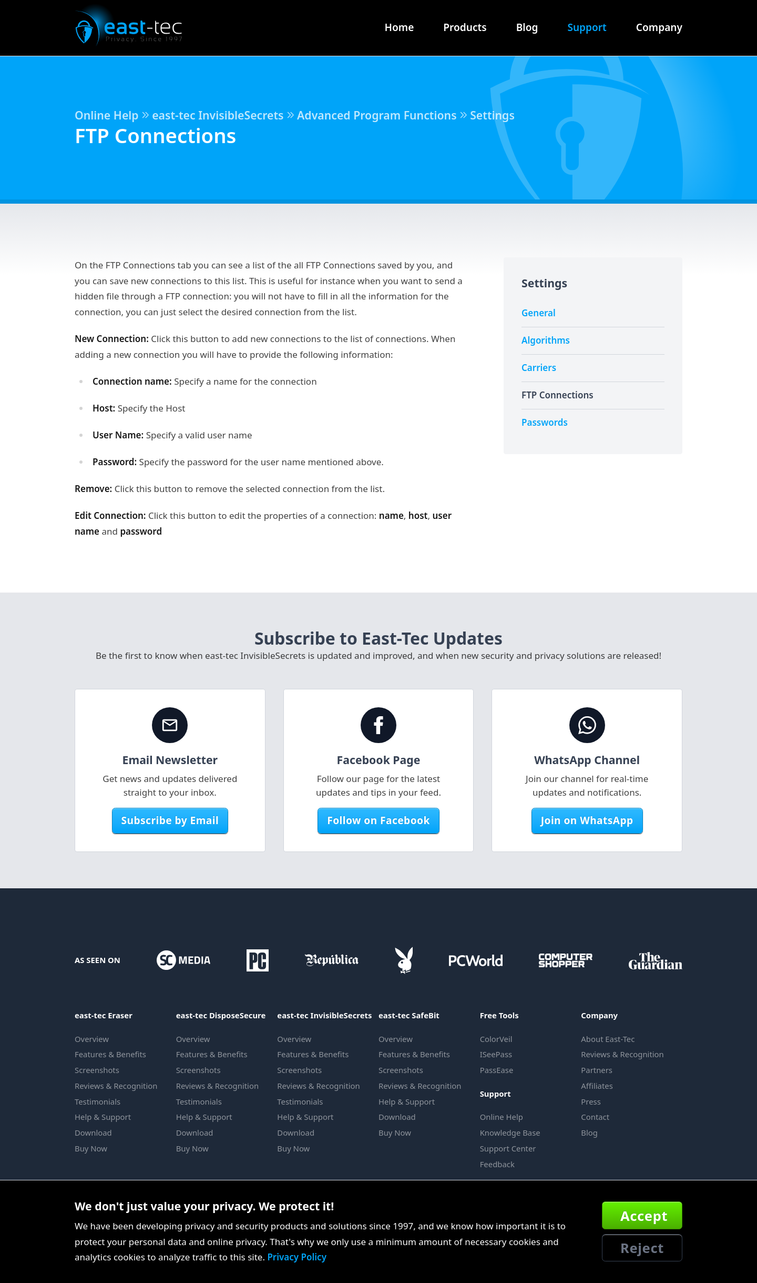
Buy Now (91, 1148)
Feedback (497, 1164)
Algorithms (545, 340)
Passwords (544, 422)
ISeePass (496, 1054)
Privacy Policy (296, 1257)
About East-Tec (608, 1039)
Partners (596, 1070)
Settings (492, 115)
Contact (595, 1116)
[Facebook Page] (378, 725)
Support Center (508, 1148)
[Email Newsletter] (170, 725)
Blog (527, 27)
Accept (644, 1216)
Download (93, 1132)
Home (399, 27)
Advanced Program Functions (377, 115)
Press (590, 1101)
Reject (642, 1248)
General (538, 313)
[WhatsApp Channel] (587, 725)
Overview (92, 1039)
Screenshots (97, 1070)
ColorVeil (496, 1039)
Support (586, 27)
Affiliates (596, 1085)
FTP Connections (557, 395)
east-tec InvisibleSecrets (217, 115)
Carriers (538, 368)
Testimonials (97, 1101)
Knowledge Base (510, 1132)
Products (464, 27)
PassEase (497, 1070)
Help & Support (103, 1116)
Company (659, 27)
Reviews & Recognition (116, 1085)
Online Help (107, 115)
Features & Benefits (110, 1054)
